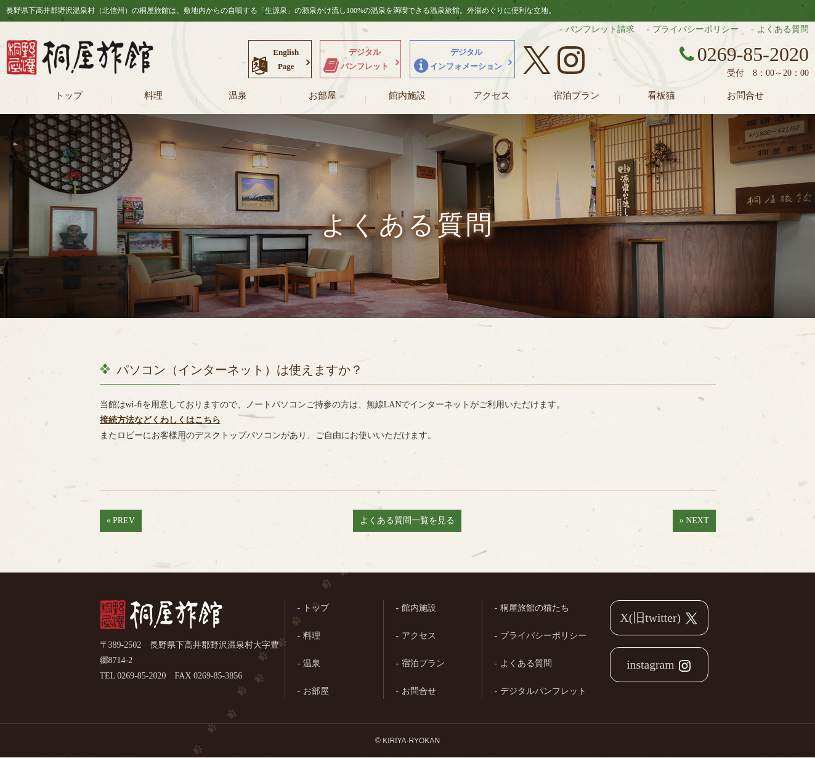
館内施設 (407, 95)
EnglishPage (286, 59)
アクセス (491, 95)
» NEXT (694, 520)
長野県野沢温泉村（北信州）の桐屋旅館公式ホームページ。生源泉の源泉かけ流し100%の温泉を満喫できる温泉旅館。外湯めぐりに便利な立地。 (80, 58)
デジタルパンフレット (365, 59)
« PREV (121, 520)
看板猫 (661, 95)
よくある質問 (783, 29)
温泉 (238, 95)
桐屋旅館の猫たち (534, 608)
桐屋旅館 (161, 615)
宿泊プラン (576, 95)
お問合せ (745, 95)
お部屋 (322, 95)
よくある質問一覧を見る (407, 520)
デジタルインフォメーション (466, 59)
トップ (69, 95)
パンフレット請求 (600, 29)
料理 (153, 95)
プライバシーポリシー (695, 29)
